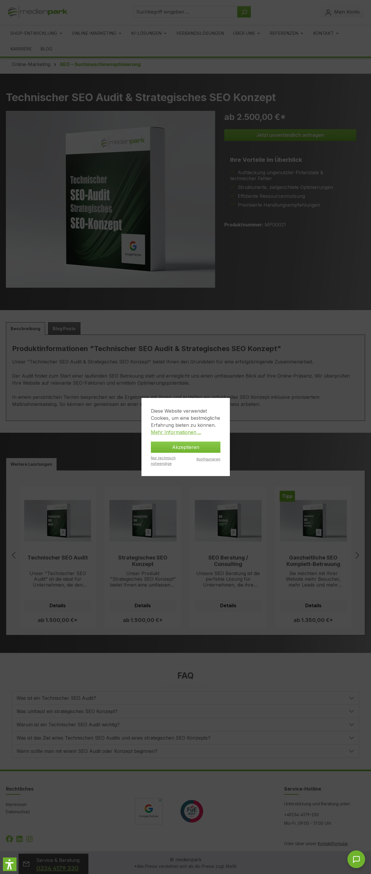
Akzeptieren (185, 447)
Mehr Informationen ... (176, 432)
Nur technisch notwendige (163, 461)
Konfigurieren (208, 459)
